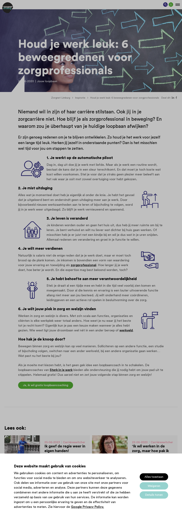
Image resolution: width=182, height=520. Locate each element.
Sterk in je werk (61, 370)
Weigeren (154, 486)
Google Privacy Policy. (87, 506)
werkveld (126, 330)
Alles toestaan (153, 476)
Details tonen (154, 494)
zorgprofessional (83, 265)
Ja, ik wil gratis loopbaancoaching (45, 385)
